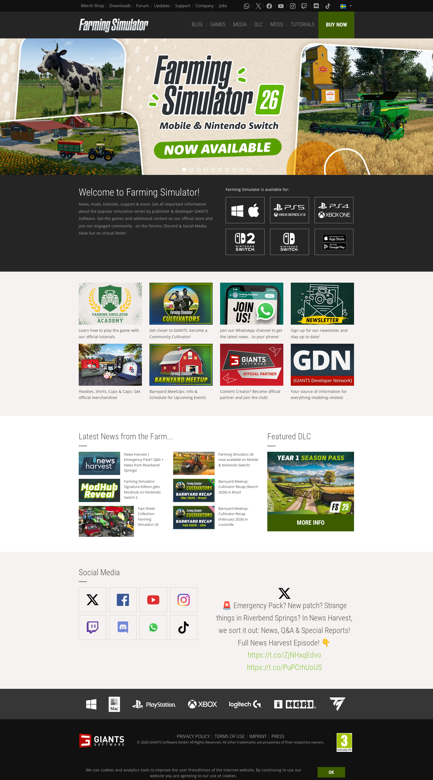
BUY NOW (336, 24)
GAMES (217, 24)
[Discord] (316, 6)
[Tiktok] (328, 6)
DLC (258, 24)
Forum (142, 5)
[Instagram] (293, 6)
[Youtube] (281, 6)
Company (205, 5)
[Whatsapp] (247, 6)
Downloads (120, 5)
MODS (276, 24)
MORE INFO (310, 522)
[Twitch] (305, 6)
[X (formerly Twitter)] (258, 6)
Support (182, 5)
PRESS (277, 736)
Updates (162, 5)
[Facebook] (269, 6)
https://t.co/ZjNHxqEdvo (284, 655)
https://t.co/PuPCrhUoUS (284, 667)
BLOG (197, 24)
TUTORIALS (303, 24)
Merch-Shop (92, 5)
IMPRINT (258, 736)
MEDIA (240, 24)
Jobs (223, 5)
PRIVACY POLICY (193, 736)
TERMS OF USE (230, 736)
